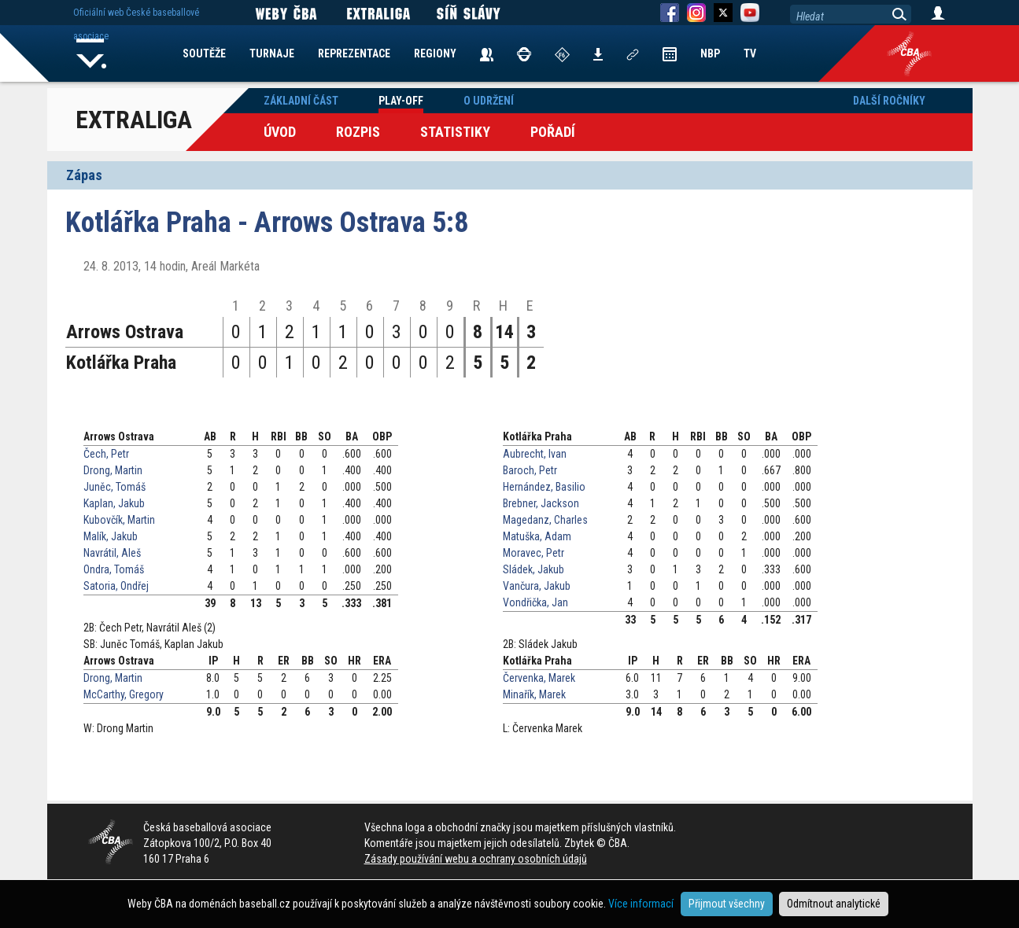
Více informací (641, 903)
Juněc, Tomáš (114, 487)
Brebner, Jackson (541, 503)
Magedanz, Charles (545, 520)
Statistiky (455, 131)
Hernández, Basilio (544, 487)
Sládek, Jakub (533, 569)
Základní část (301, 100)
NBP (710, 53)
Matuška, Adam (537, 536)
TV (750, 53)
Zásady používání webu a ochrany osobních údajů (475, 859)
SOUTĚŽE (204, 53)
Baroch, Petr (530, 470)
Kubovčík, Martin (119, 520)
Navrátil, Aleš (112, 553)
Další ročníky (889, 100)
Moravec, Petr (533, 553)
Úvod (280, 131)
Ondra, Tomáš (113, 569)
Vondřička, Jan (535, 602)
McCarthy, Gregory (123, 694)
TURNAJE (271, 53)
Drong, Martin (112, 470)
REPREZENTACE (354, 53)
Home (92, 53)
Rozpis (358, 131)
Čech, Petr (106, 453)
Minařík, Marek (534, 694)
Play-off (400, 100)
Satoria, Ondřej (116, 586)
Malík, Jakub (110, 536)
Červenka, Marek (539, 678)
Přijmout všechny (727, 903)
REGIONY (435, 53)
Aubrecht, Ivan (535, 453)
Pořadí (552, 131)
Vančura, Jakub (536, 586)
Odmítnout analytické (834, 903)
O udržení (488, 100)
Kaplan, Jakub (114, 503)
